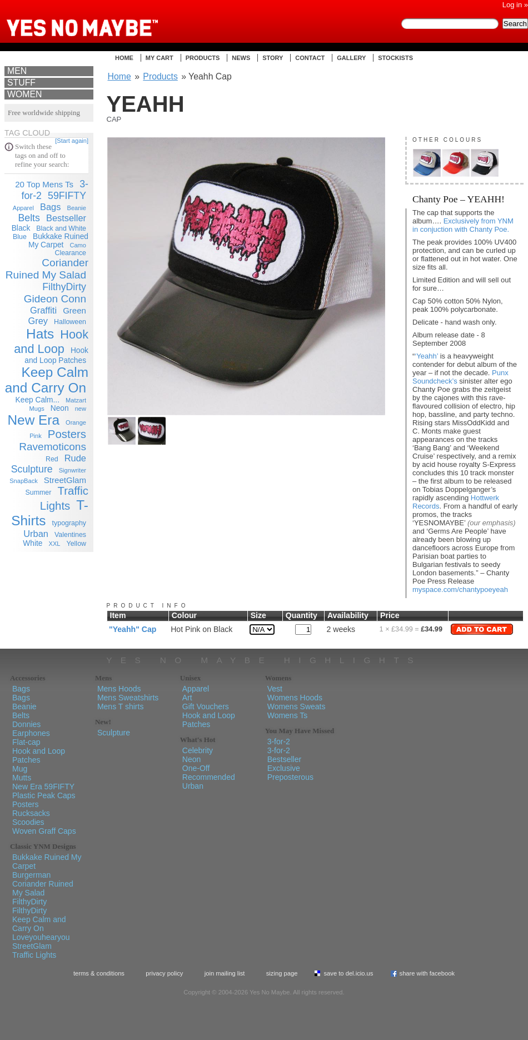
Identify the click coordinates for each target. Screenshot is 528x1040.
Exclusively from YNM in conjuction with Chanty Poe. (463, 225)
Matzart (76, 400)
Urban (35, 534)
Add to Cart (482, 629)
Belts (28, 217)
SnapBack (23, 480)
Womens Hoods (294, 697)
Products (203, 57)
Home (124, 57)
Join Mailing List (225, 973)
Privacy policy (164, 973)
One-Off (196, 768)
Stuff (21, 82)
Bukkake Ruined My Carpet (58, 240)
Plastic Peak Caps (44, 795)
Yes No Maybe (100, 19)
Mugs (36, 408)
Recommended (208, 777)
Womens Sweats (296, 706)
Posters (67, 434)
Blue (20, 237)
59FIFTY (67, 195)
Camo (77, 245)
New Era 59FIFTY (43, 786)
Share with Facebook (427, 973)
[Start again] (71, 140)
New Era (33, 419)
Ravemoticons (52, 446)
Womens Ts (287, 715)
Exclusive (283, 768)
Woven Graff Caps (44, 831)
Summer (39, 492)
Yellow (76, 544)
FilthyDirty (64, 286)
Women (24, 94)
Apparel (23, 208)
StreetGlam (65, 480)
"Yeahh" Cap (132, 629)
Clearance (70, 253)
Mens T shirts (120, 706)
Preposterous (290, 777)
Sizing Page (282, 973)
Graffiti (43, 310)
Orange (76, 422)
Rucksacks (31, 813)
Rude (75, 458)
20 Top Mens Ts (44, 184)
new (80, 408)
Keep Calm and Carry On (46, 380)
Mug (19, 768)
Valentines (70, 535)
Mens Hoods (119, 688)
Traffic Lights (34, 955)
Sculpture (32, 469)
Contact (310, 57)
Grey (38, 321)
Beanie (77, 208)
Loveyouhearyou (41, 937)
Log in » (515, 5)
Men (17, 71)
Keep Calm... (37, 400)
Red (52, 459)
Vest (274, 688)
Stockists (395, 57)
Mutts (21, 777)
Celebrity (197, 750)
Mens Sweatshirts (127, 697)
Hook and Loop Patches (38, 755)
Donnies (26, 724)
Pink (35, 435)
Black (21, 228)
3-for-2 (278, 741)
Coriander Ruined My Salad (47, 269)
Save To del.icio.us (348, 973)
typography (69, 523)
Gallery (351, 57)
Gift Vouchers (205, 706)
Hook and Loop (51, 341)
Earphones (31, 733)
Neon (60, 408)
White (32, 543)
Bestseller (66, 218)
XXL (55, 543)
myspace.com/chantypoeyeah (460, 589)
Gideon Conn (55, 299)
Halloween (70, 322)
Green (74, 310)
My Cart (159, 57)
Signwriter (72, 470)
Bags (50, 207)
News (241, 57)
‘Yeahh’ (426, 356)
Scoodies (28, 822)
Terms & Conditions (98, 973)
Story (272, 57)
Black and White (61, 228)
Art (187, 697)
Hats (40, 333)
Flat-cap (26, 742)
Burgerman (31, 874)
